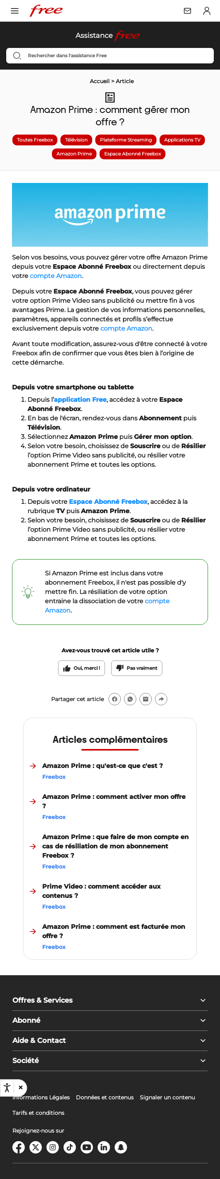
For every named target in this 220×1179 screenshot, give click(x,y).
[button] (20, 1088)
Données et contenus (105, 1097)
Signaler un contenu (167, 1097)
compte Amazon (56, 276)
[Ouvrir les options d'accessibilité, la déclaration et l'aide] (7, 1087)
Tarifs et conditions (38, 1112)
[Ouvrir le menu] (14, 10)
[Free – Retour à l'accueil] (46, 11)
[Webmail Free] (187, 11)
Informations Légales (41, 1097)
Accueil (100, 81)
